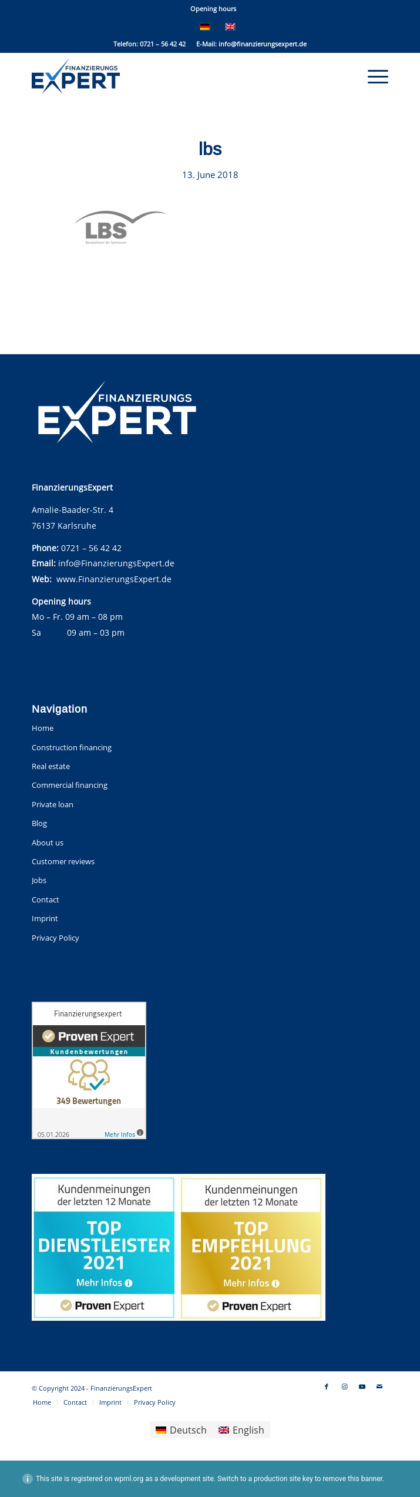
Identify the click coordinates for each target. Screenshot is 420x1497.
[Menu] (372, 75)
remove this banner (352, 1479)
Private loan (52, 804)
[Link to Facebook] (326, 1386)
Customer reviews (63, 861)
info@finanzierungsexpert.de (263, 43)
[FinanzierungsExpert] (174, 75)
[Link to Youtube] (362, 1386)
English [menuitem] (248, 1430)
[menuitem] (213, 9)
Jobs (39, 880)
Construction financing (72, 747)
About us (47, 842)
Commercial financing (69, 785)
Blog (39, 823)
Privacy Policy (55, 937)
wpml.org (128, 1479)
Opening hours (213, 8)
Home (42, 728)
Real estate (51, 766)
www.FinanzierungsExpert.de (114, 579)
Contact (45, 899)
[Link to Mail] (379, 1386)
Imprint (45, 918)
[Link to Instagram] (344, 1386)
